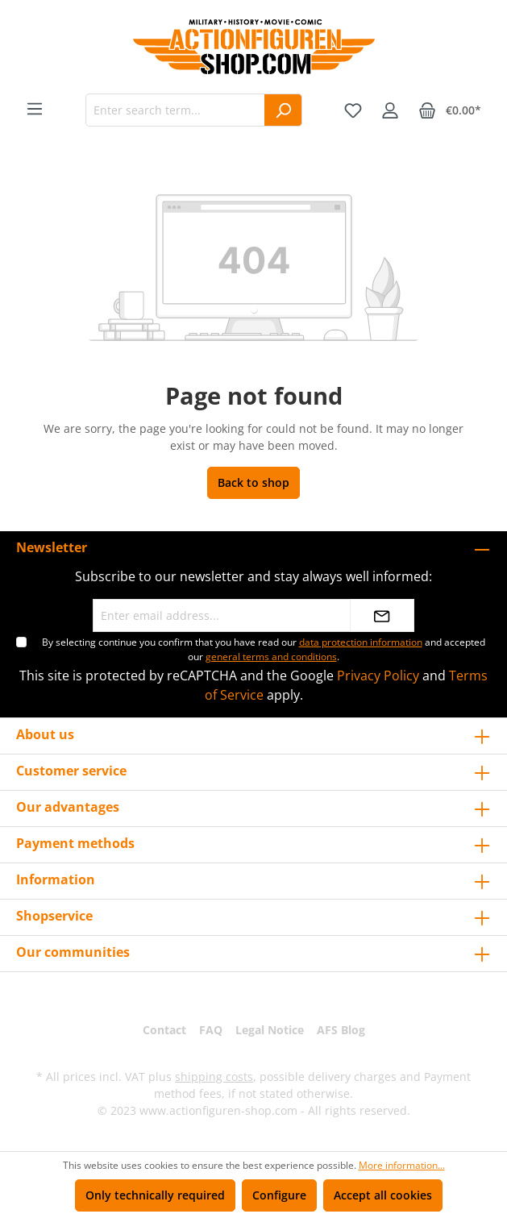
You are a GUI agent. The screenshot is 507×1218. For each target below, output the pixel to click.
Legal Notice (269, 1029)
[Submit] (382, 615)
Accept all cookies (383, 1195)
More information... (402, 1165)
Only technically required (155, 1195)
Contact (164, 1029)
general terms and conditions (271, 656)
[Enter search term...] (175, 110)
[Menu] (34, 109)
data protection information (360, 642)
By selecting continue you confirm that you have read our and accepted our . (263, 649)
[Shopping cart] (450, 110)
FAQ (210, 1029)
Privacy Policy (378, 675)
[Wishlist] (353, 110)
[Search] (283, 110)
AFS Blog (341, 1029)
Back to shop (253, 482)
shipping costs (214, 1076)
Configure (279, 1195)
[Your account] (390, 110)
